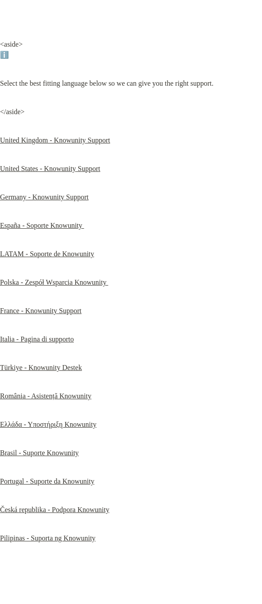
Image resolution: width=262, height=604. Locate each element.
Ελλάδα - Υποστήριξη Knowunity (48, 424)
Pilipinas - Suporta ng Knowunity (47, 538)
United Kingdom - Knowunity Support (55, 140)
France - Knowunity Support (41, 310)
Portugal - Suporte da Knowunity (47, 481)
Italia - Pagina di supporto (37, 339)
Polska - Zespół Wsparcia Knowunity (54, 282)
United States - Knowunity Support (50, 168)
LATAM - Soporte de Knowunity (47, 254)
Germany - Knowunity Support (44, 197)
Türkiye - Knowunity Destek (41, 367)
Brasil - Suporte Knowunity (39, 453)
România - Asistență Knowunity (45, 396)
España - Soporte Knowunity (42, 225)
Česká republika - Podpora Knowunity (54, 509)
